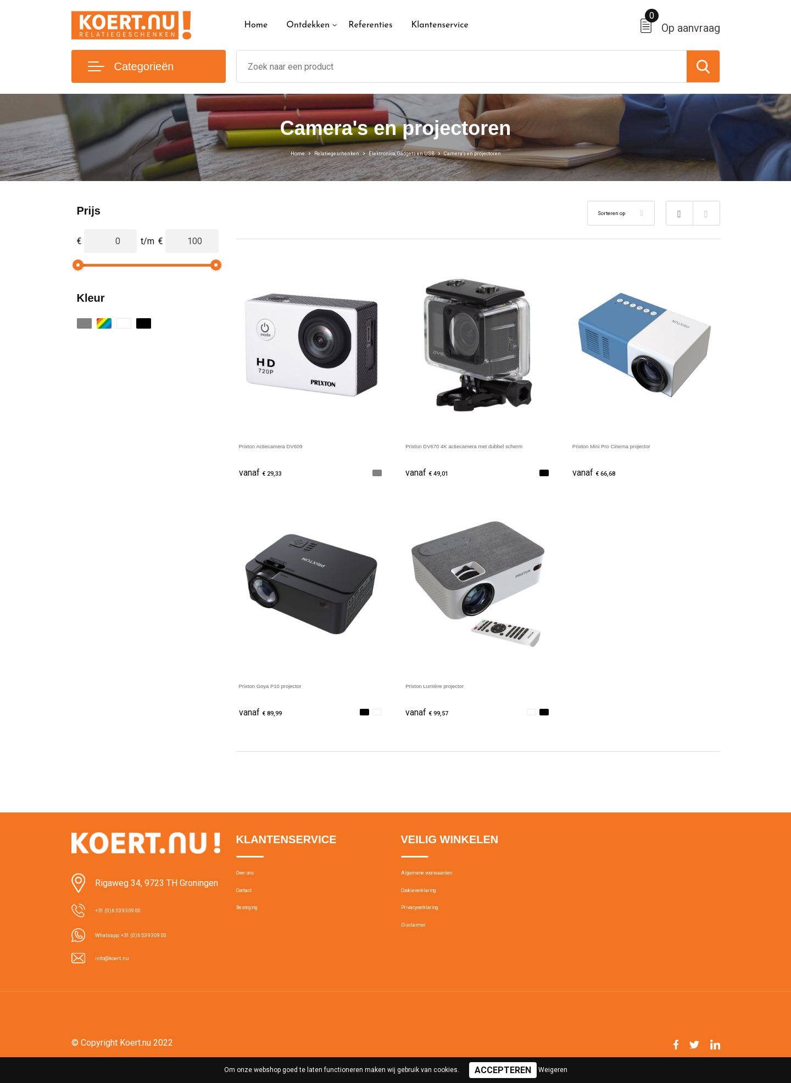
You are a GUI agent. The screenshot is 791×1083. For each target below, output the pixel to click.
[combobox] (462, 66)
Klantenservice (440, 25)
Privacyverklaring (431, 928)
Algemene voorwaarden (444, 881)
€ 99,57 (432, 715)
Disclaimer (419, 952)
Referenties (370, 25)
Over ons (252, 881)
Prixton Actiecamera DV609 (293, 445)
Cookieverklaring (430, 905)
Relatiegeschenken (306, 152)
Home (256, 25)
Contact (250, 905)
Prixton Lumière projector (454, 687)
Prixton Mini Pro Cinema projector (638, 445)
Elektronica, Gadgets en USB (401, 152)
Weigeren (552, 1070)
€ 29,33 (266, 473)
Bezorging (254, 928)
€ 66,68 (599, 473)
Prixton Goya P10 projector (291, 687)
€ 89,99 (266, 715)
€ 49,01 (432, 473)
